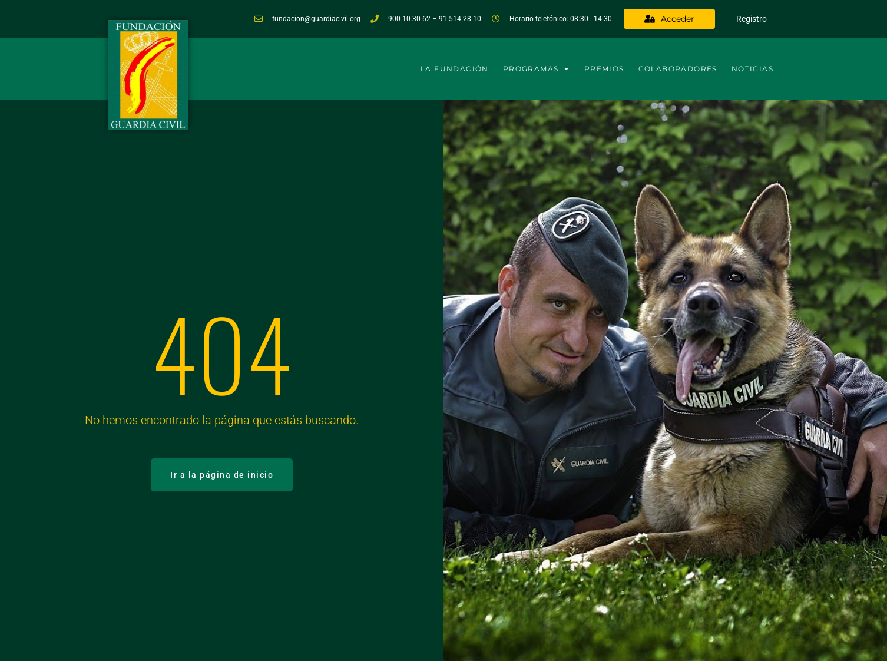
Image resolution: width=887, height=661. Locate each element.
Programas (536, 69)
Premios (604, 68)
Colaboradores (677, 68)
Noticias (752, 68)
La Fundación (455, 68)
